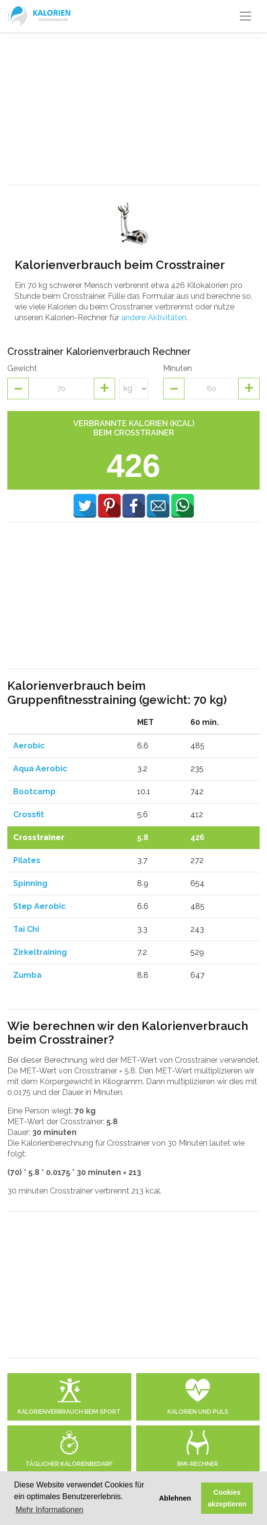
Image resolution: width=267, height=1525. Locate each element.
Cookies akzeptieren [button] (227, 1498)
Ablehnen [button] (175, 1498)
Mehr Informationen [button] (49, 1509)
